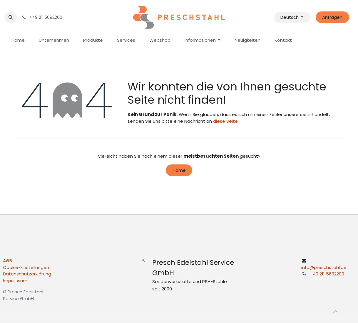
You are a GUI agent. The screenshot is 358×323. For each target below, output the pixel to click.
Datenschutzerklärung (27, 274)
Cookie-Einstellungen (26, 267)
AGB (7, 261)
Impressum (15, 280)
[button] (10, 17)
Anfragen (332, 17)
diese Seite (225, 121)
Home (179, 170)
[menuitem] (18, 40)
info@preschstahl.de (324, 267)
